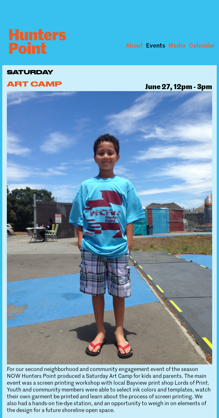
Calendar (202, 45)
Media (177, 45)
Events (155, 45)
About (134, 45)
